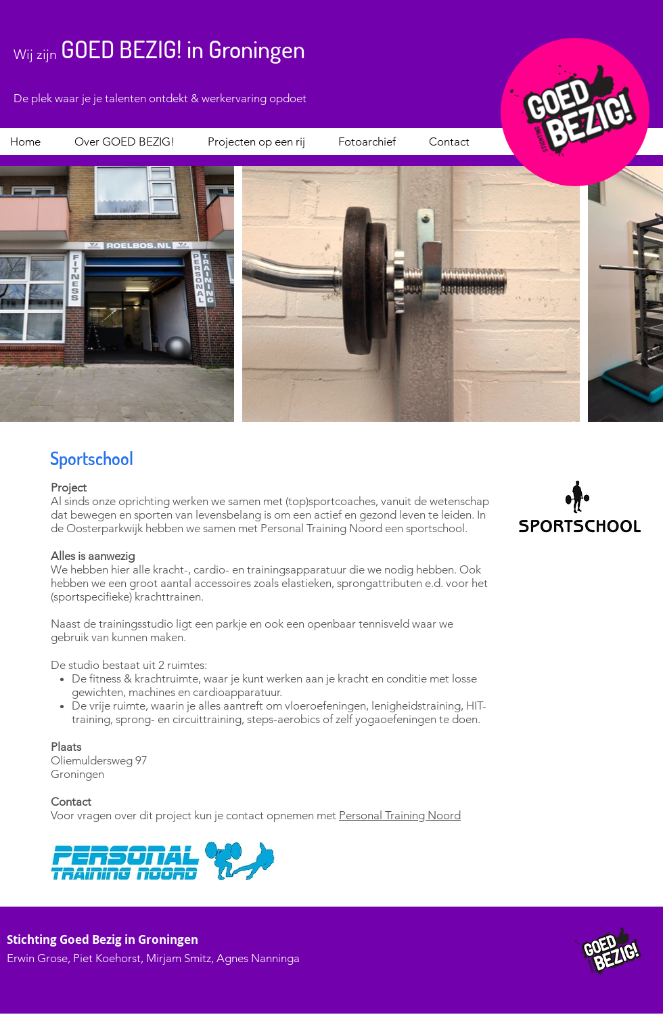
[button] (130, 141)
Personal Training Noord (400, 815)
